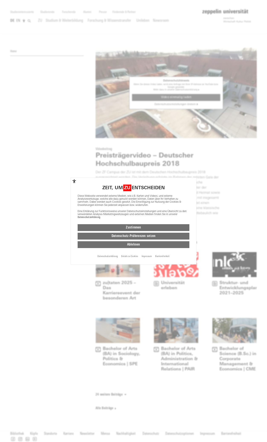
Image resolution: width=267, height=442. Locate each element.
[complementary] (74, 180)
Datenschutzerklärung (89, 217)
